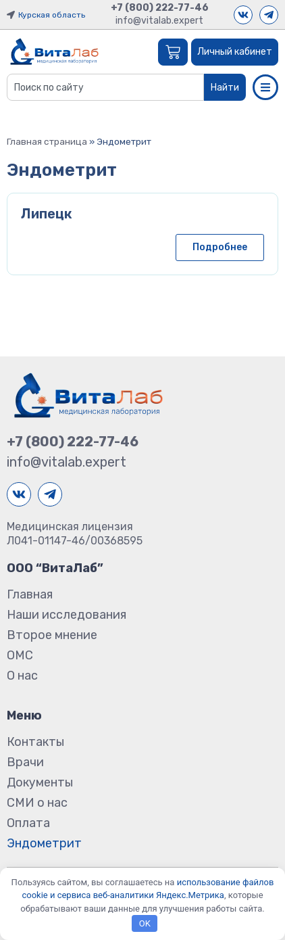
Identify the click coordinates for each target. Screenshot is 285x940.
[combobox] (105, 87)
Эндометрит (44, 843)
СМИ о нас (37, 802)
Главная (30, 594)
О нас (22, 675)
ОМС (20, 655)
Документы (40, 782)
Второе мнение (52, 635)
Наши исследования (66, 614)
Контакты (35, 742)
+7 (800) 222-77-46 (160, 8)
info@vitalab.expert (159, 20)
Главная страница (47, 141)
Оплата (28, 823)
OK (145, 923)
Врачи (25, 762)
